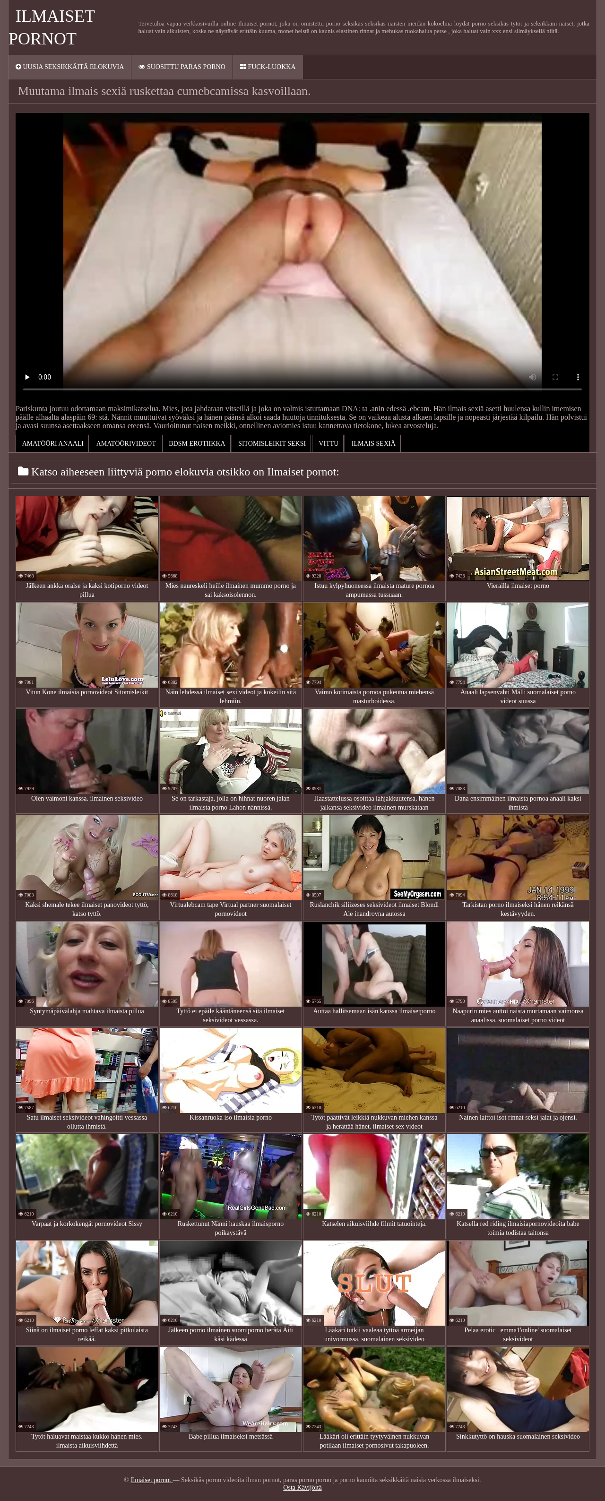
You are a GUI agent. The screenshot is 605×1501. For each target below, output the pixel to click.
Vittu (327, 443)
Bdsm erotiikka (196, 443)
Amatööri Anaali (52, 443)
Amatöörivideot (125, 443)
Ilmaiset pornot (152, 1480)
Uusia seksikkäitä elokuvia (70, 66)
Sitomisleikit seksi (271, 443)
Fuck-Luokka (268, 66)
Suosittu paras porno (181, 66)
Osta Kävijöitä (302, 1487)
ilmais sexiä (372, 443)
